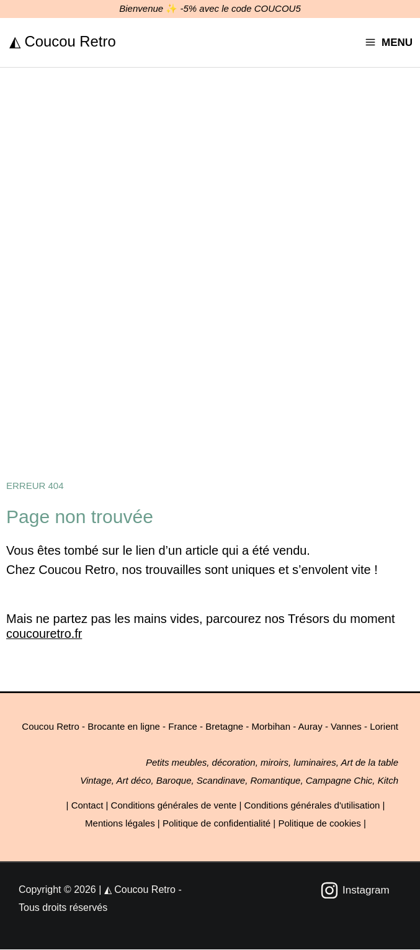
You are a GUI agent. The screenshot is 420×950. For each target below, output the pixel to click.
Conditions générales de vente (174, 805)
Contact (87, 805)
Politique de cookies (319, 823)
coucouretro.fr (44, 634)
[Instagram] (354, 891)
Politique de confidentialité (216, 823)
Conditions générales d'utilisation (312, 805)
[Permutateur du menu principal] (388, 42)
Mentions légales (120, 823)
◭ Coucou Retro (63, 40)
